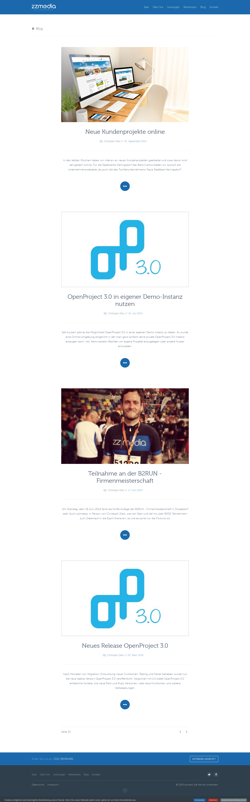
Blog (203, 7)
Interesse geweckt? (204, 759)
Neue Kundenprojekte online (125, 131)
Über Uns (158, 7)
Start (146, 7)
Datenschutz (38, 784)
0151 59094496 (63, 758)
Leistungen (173, 7)
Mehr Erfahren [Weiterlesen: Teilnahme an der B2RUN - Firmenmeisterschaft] (125, 535)
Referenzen (190, 7)
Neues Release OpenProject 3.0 (125, 645)
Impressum (53, 784)
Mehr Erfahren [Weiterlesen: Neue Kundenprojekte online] (125, 186)
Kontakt (214, 7)
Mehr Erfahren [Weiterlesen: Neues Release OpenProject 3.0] (125, 704)
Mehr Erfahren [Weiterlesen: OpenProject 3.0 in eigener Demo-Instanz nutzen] (125, 363)
